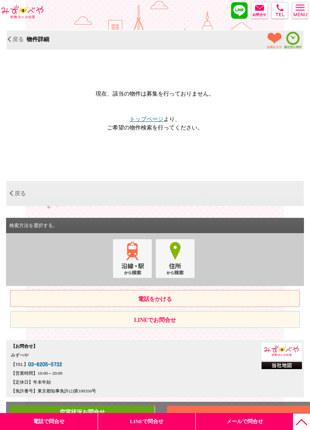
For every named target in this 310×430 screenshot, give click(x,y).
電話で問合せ (49, 421)
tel (280, 10)
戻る (16, 39)
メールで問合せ (244, 421)
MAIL (259, 10)
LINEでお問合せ (155, 320)
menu (300, 10)
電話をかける (155, 299)
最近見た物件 (293, 40)
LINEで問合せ (146, 421)
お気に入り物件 (274, 40)
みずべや (22, 12)
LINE (239, 10)
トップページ (146, 119)
